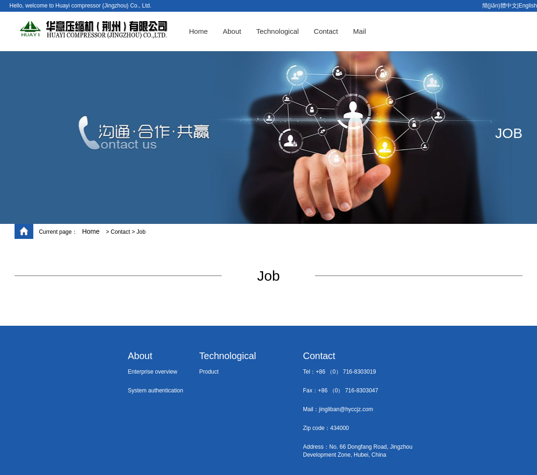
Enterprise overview (152, 371)
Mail (359, 31)
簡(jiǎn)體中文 (499, 5)
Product (209, 371)
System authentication (155, 390)
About (232, 31)
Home (198, 31)
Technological (277, 31)
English (528, 5)
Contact (326, 31)
